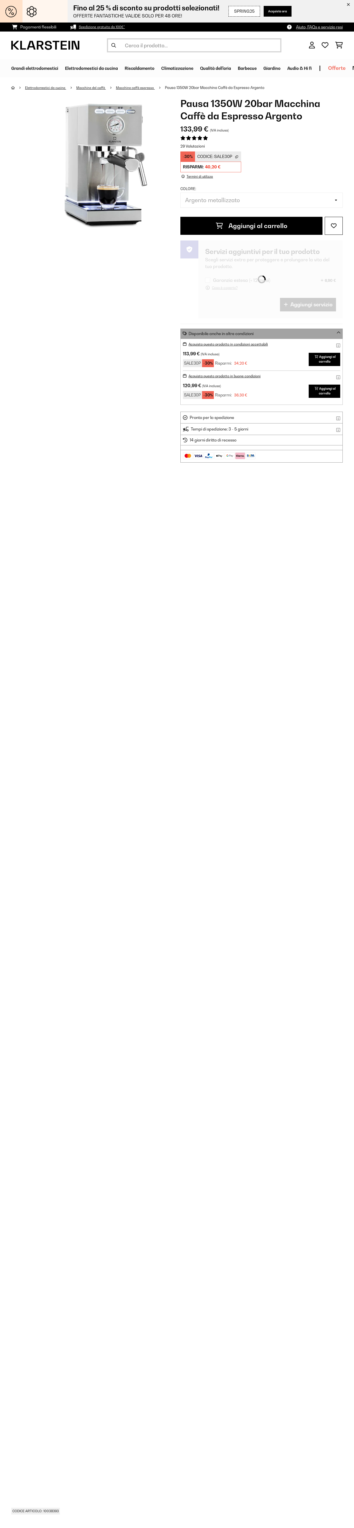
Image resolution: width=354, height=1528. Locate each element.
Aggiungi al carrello (251, 225)
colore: (188, 188)
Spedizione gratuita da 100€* (106, 26)
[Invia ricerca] (113, 45)
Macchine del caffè (99, 87)
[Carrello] (339, 45)
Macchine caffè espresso (148, 87)
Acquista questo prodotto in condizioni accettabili (234, 344)
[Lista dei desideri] (325, 45)
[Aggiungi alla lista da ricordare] (334, 226)
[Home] (18, 87)
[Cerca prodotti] (194, 45)
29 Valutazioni (192, 146)
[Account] (312, 45)
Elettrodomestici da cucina (49, 87)
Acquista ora (274, 11)
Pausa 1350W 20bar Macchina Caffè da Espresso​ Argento (229, 87)
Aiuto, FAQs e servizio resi (319, 26)
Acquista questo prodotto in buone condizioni (230, 379)
